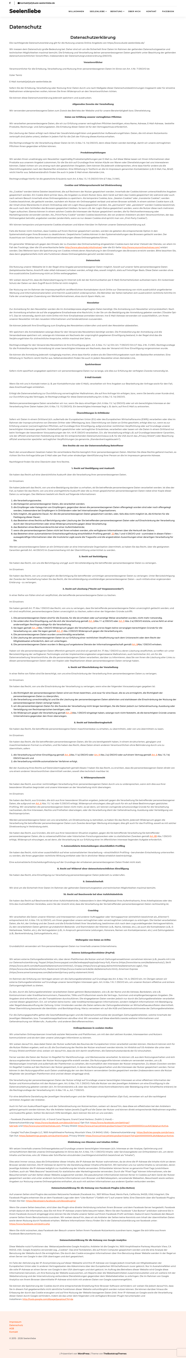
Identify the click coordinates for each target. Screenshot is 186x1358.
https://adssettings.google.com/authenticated (43, 1136)
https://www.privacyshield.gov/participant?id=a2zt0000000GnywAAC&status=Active (123, 1126)
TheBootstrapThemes (114, 1353)
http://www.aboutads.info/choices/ (83, 247)
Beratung (116, 11)
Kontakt (151, 11)
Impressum (15, 1322)
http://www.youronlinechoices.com (42, 1126)
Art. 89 (153, 836)
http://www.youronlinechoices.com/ (141, 247)
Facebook (168, 11)
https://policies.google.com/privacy (155, 1132)
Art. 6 (91, 621)
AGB (11, 1328)
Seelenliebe (25, 11)
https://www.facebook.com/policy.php (29, 1224)
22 (112, 534)
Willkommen (76, 11)
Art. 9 (122, 621)
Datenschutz (16, 1325)
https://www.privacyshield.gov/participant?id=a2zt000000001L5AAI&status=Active (129, 1136)
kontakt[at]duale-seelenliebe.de (36, 3)
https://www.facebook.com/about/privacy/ (57, 1122)
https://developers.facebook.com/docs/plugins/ (51, 1201)
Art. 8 (135, 644)
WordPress (83, 1353)
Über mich (134, 11)
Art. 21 (35, 628)
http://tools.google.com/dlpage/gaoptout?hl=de (47, 1299)
